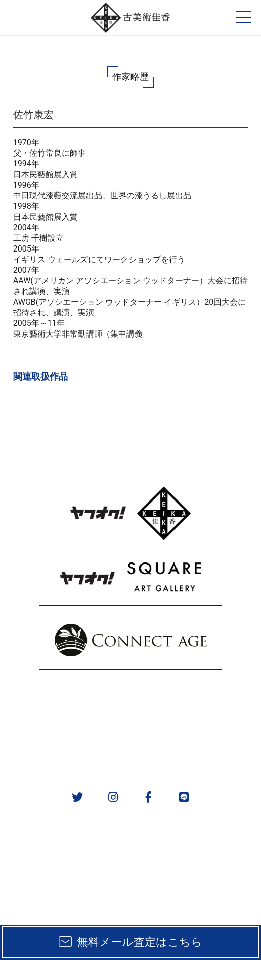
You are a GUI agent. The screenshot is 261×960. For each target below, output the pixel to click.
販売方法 (65, 697)
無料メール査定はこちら (139, 942)
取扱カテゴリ (195, 697)
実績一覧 (65, 724)
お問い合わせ (195, 750)
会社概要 (65, 750)
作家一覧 (196, 724)
